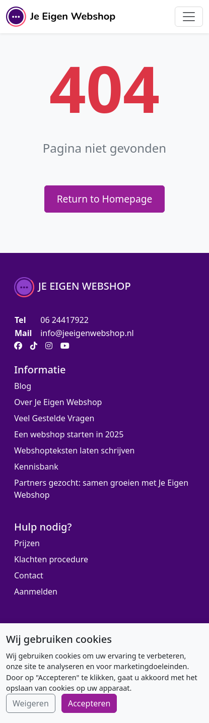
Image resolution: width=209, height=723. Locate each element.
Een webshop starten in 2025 (68, 434)
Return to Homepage (105, 199)
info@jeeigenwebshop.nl (86, 333)
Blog (22, 385)
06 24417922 (64, 319)
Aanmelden (35, 591)
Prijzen (27, 543)
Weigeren (31, 703)
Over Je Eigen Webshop (58, 402)
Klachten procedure (51, 559)
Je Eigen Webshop (60, 17)
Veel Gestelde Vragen (54, 418)
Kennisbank (36, 466)
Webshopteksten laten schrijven (74, 450)
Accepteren (89, 703)
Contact (28, 575)
